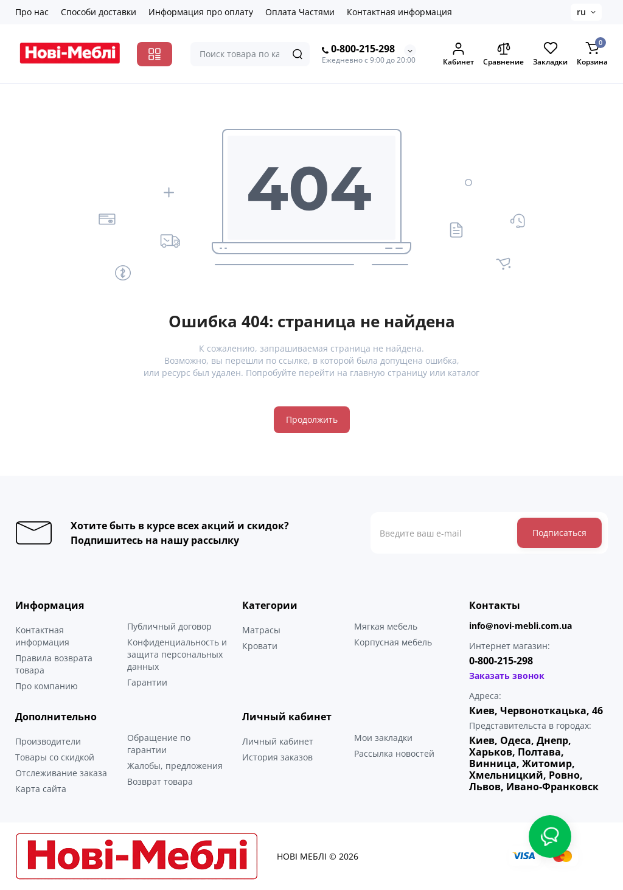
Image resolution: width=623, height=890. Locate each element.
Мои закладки (383, 737)
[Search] (297, 54)
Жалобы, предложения (175, 765)
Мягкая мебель (385, 626)
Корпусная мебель (393, 642)
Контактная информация (399, 12)
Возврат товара (160, 781)
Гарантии (147, 682)
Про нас (32, 12)
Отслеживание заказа (61, 773)
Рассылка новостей (394, 753)
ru (581, 12)
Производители (48, 741)
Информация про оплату (200, 12)
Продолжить (312, 419)
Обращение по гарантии (158, 744)
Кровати (259, 646)
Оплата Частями (300, 12)
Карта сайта (40, 788)
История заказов (277, 757)
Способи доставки (98, 12)
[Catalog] (154, 54)
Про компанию (46, 686)
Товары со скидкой (54, 757)
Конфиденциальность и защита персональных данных (177, 654)
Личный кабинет (277, 741)
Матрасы (261, 630)
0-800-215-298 (358, 49)
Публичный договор (169, 626)
